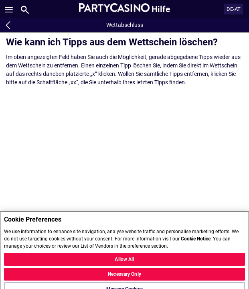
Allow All (124, 262)
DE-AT (234, 9)
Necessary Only (124, 277)
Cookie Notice (196, 242)
